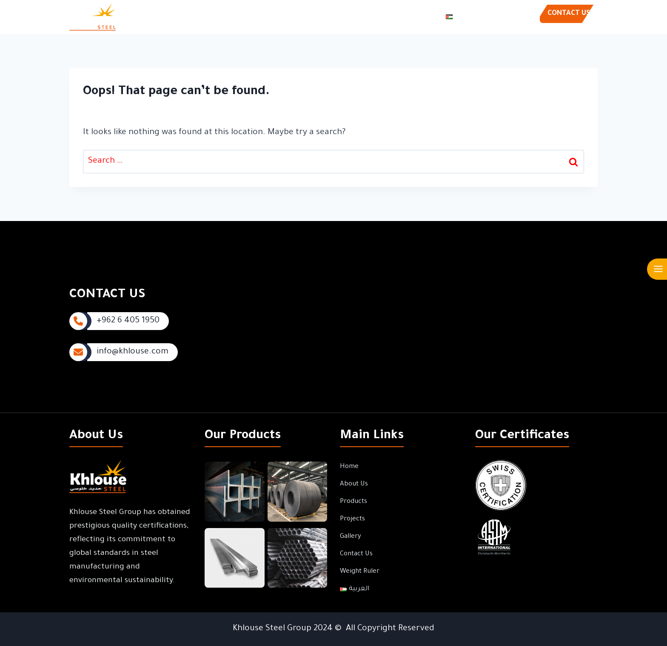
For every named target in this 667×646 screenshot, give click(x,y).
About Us (231, 17)
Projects (303, 17)
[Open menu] (658, 269)
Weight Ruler (417, 17)
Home (199, 17)
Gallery (335, 17)
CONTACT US (568, 13)
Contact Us (371, 17)
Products (268, 17)
